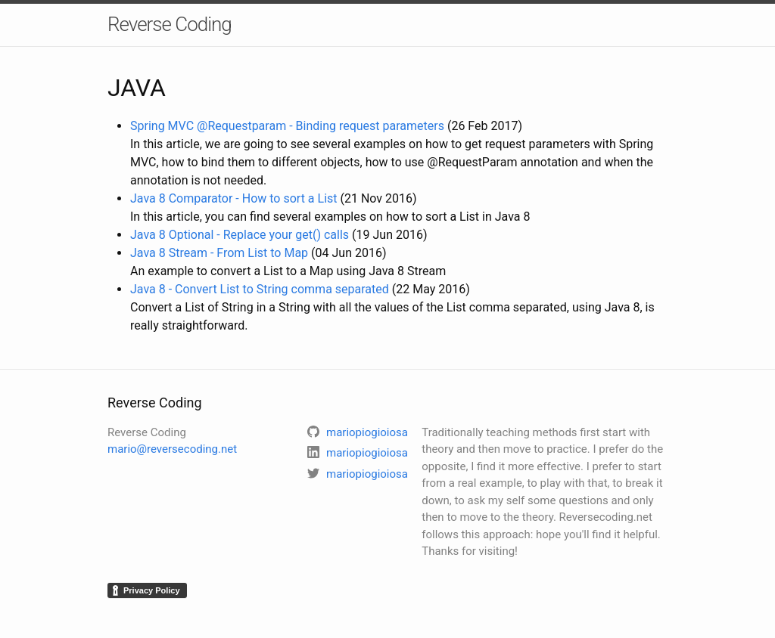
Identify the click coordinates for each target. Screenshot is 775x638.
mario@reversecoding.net (172, 449)
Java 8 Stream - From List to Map (219, 253)
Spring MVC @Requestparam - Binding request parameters (287, 126)
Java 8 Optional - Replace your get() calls (239, 235)
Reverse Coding (169, 24)
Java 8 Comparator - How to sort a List (234, 198)
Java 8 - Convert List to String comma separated (259, 289)
